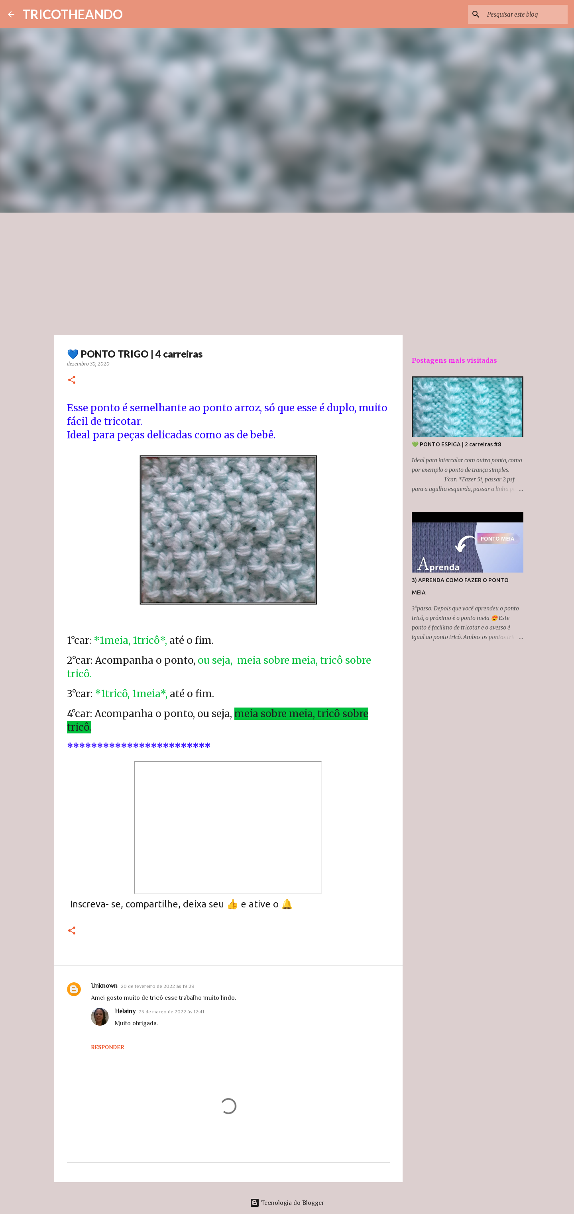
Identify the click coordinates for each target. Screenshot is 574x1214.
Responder (107, 1047)
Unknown (104, 985)
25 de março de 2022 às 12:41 (171, 1012)
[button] (72, 380)
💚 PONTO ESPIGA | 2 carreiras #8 (456, 444)
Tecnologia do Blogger (287, 1202)
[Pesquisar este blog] (526, 14)
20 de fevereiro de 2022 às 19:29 (158, 986)
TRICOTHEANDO (72, 14)
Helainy (125, 1011)
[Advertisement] (287, 272)
